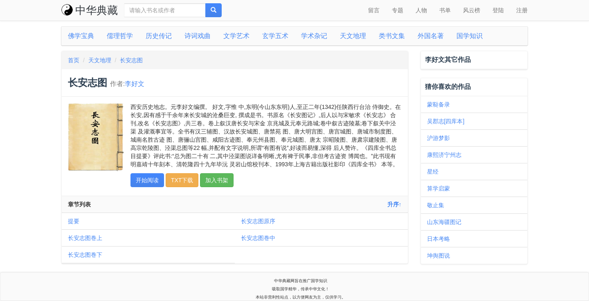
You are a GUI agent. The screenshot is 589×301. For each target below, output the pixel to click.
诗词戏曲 (197, 35)
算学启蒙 (438, 188)
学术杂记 (314, 35)
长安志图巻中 (258, 238)
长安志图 (131, 60)
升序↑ (394, 204)
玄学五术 (275, 35)
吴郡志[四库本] (446, 121)
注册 (522, 10)
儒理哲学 (120, 35)
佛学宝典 (81, 35)
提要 (73, 221)
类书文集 (392, 35)
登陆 (498, 10)
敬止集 (435, 205)
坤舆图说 (438, 255)
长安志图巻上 (85, 238)
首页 (73, 60)
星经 (432, 171)
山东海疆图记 (444, 222)
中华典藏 (89, 10)
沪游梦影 (438, 138)
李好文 (134, 83)
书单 (445, 10)
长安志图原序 (258, 221)
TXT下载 (182, 180)
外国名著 (431, 35)
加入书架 (216, 180)
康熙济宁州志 (444, 155)
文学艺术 (236, 35)
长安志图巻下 (85, 254)
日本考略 (438, 238)
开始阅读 (147, 180)
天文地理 (353, 35)
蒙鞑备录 (438, 104)
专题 (397, 10)
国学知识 (469, 35)
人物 (421, 10)
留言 (374, 10)
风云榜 (471, 10)
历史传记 (159, 35)
